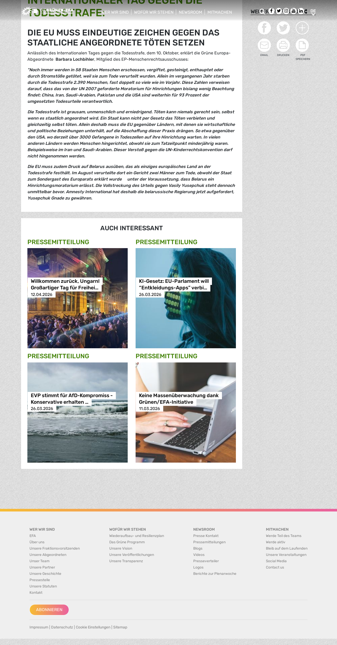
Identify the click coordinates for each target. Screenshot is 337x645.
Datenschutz (62, 627)
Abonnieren (49, 609)
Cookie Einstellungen (93, 627)
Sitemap (120, 627)
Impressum (38, 627)
